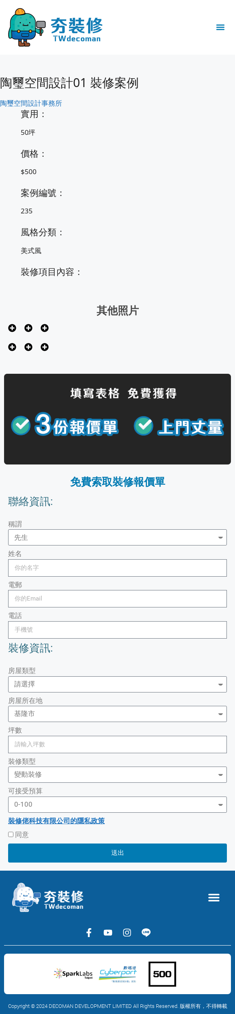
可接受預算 (25, 791)
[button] (220, 27)
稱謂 (15, 524)
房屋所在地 (25, 701)
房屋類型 (22, 671)
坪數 (15, 730)
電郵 (15, 585)
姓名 (15, 554)
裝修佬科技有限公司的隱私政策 (56, 821)
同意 (22, 835)
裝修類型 (22, 761)
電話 (15, 615)
